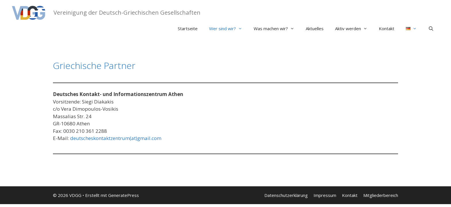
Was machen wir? (277, 28)
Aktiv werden (354, 28)
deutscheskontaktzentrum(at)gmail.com (115, 138)
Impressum (325, 195)
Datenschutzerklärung (286, 195)
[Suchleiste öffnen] (431, 28)
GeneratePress (123, 195)
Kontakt (386, 28)
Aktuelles (315, 28)
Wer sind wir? (228, 28)
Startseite (188, 28)
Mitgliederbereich (380, 195)
